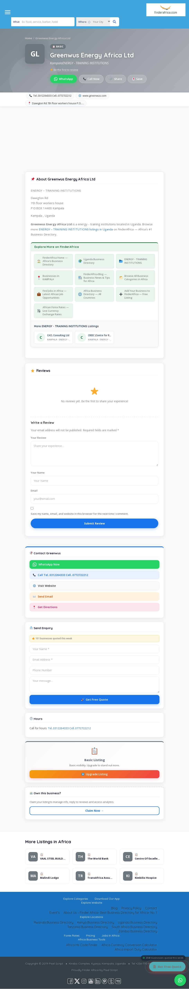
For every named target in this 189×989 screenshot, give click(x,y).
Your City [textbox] (98, 22)
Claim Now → (94, 810)
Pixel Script (111, 970)
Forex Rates (71, 935)
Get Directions (45, 607)
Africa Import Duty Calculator (136, 950)
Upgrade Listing (95, 774)
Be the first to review (64, 70)
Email (34, 490)
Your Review (38, 437)
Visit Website (44, 586)
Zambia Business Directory (137, 931)
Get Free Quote (94, 699)
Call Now (91, 79)
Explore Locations (91, 917)
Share (116, 79)
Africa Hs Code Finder (82, 945)
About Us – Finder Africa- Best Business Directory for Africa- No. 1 (110, 913)
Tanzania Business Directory (87, 927)
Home (28, 38)
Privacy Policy (131, 908)
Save (137, 79)
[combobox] (94, 21)
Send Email (43, 597)
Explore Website (91, 903)
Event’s (55, 913)
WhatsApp (63, 79)
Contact (151, 908)
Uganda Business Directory (137, 922)
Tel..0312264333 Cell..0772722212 (50, 95)
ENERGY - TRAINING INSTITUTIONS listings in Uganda (76, 229)
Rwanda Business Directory (53, 922)
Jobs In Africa (110, 935)
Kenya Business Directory (95, 922)
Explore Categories (75, 899)
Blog (114, 908)
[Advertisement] (94, 136)
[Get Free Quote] (167, 966)
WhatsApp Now (46, 565)
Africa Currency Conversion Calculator (129, 945)
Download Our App (107, 899)
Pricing (90, 935)
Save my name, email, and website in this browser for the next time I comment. (79, 513)
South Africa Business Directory (134, 927)
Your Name (38, 472)
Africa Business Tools (91, 939)
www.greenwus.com (92, 95)
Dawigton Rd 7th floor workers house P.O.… (56, 103)
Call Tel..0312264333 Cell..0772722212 (60, 575)
